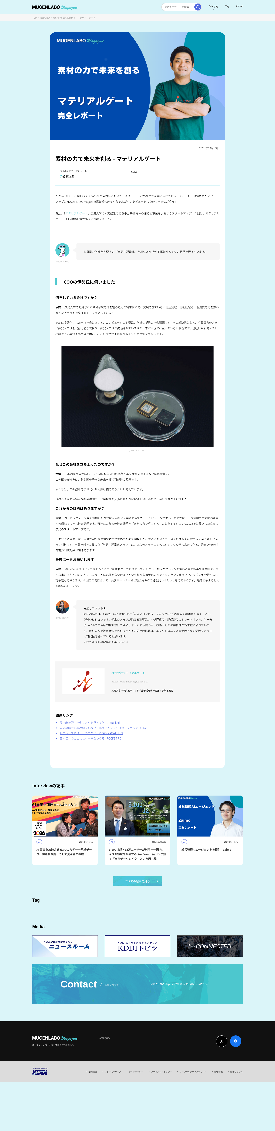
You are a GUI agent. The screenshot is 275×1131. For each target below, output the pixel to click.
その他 (112, 921)
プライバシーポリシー (161, 1093)
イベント (70, 931)
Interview (45, 17)
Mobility (177, 931)
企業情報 (93, 1093)
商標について (236, 1093)
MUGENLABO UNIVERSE (95, 931)
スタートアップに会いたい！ (50, 921)
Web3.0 (119, 931)
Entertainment (166, 921)
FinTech (186, 921)
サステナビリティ (139, 931)
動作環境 (218, 1093)
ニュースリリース (113, 1093)
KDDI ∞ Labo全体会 (91, 921)
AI (73, 921)
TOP (34, 17)
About (239, 6)
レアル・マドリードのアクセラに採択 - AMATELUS (91, 733)
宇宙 (56, 931)
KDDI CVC (160, 931)
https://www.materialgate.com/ (128, 681)
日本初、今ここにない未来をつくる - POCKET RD (90, 738)
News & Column (120, 1066)
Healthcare (41, 931)
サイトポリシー (136, 1093)
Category (213, 6)
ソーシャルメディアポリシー (193, 1093)
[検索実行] (197, 7)
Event (135, 1066)
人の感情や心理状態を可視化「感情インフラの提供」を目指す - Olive (103, 728)
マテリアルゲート (76, 213)
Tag (227, 6)
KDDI (125, 921)
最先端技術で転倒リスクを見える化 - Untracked (90, 722)
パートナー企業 (143, 921)
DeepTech (202, 921)
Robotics (219, 921)
